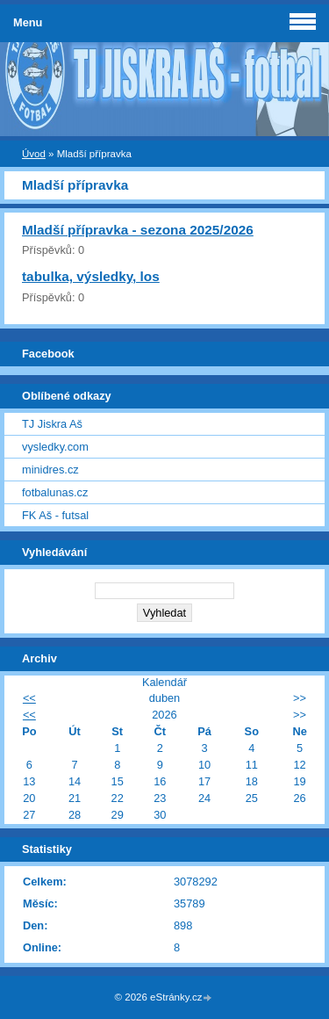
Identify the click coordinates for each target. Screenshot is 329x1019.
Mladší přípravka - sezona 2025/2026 (138, 229)
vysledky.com (55, 446)
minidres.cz (50, 469)
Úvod (34, 153)
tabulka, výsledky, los (91, 276)
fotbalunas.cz (55, 492)
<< (29, 698)
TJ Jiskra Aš (52, 423)
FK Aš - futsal (55, 515)
